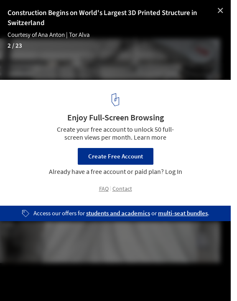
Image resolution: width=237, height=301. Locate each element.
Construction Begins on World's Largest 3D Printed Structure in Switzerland (102, 18)
